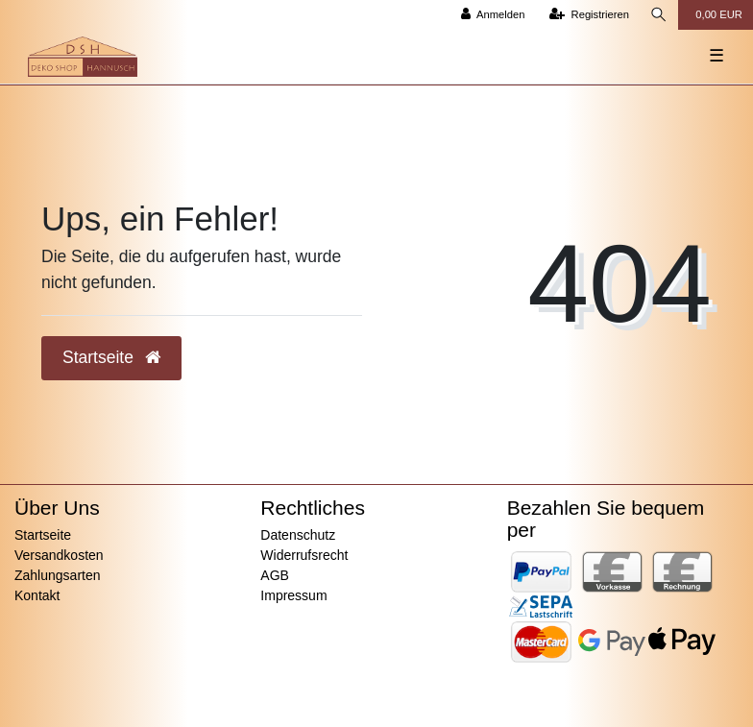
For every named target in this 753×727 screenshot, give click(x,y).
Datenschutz (297, 535)
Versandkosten (59, 555)
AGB (274, 575)
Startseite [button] (111, 357)
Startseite (42, 535)
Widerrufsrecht (304, 555)
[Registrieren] (589, 15)
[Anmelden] (493, 15)
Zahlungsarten (57, 575)
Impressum (293, 595)
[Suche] (659, 15)
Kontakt (37, 595)
